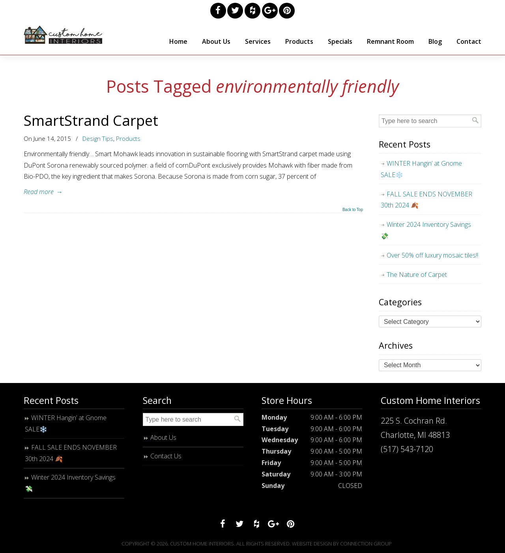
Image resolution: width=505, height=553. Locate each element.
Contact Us (165, 456)
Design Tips (97, 138)
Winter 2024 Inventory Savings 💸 (426, 230)
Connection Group (366, 543)
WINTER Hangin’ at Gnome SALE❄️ (421, 169)
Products (128, 138)
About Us (163, 437)
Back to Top (352, 210)
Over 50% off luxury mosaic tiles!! (432, 255)
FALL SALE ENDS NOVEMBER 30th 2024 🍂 (426, 200)
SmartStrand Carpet (91, 120)
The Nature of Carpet (417, 274)
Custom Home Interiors (63, 35)
